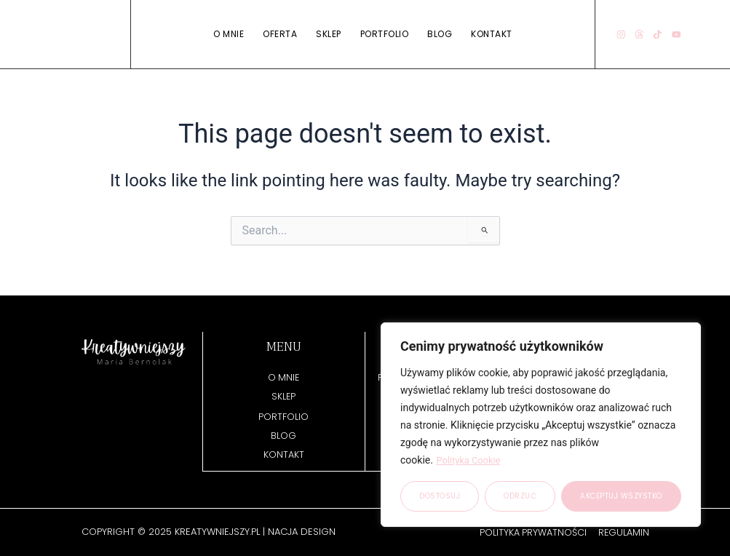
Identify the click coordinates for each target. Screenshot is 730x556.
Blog (439, 34)
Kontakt (491, 34)
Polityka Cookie (471, 460)
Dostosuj (439, 496)
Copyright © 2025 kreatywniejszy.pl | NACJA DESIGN (209, 532)
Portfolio (384, 34)
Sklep (328, 34)
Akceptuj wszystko (621, 496)
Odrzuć (520, 496)
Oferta (280, 34)
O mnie (228, 34)
